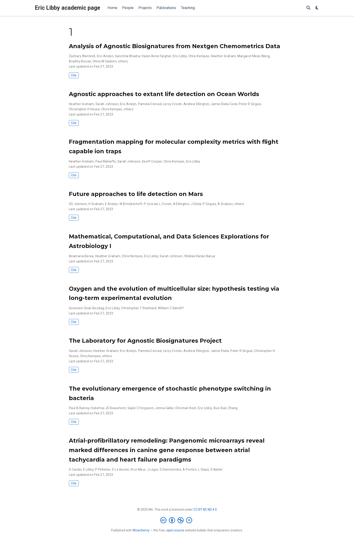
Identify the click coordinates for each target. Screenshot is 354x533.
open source (175, 530)
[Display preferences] (317, 8)
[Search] (308, 8)
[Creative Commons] (177, 520)
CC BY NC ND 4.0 (205, 509)
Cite (74, 75)
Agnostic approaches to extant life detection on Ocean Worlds (164, 94)
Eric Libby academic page (67, 8)
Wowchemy (141, 530)
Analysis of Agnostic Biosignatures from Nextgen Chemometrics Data (174, 46)
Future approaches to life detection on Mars (136, 194)
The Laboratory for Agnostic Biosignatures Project (145, 340)
